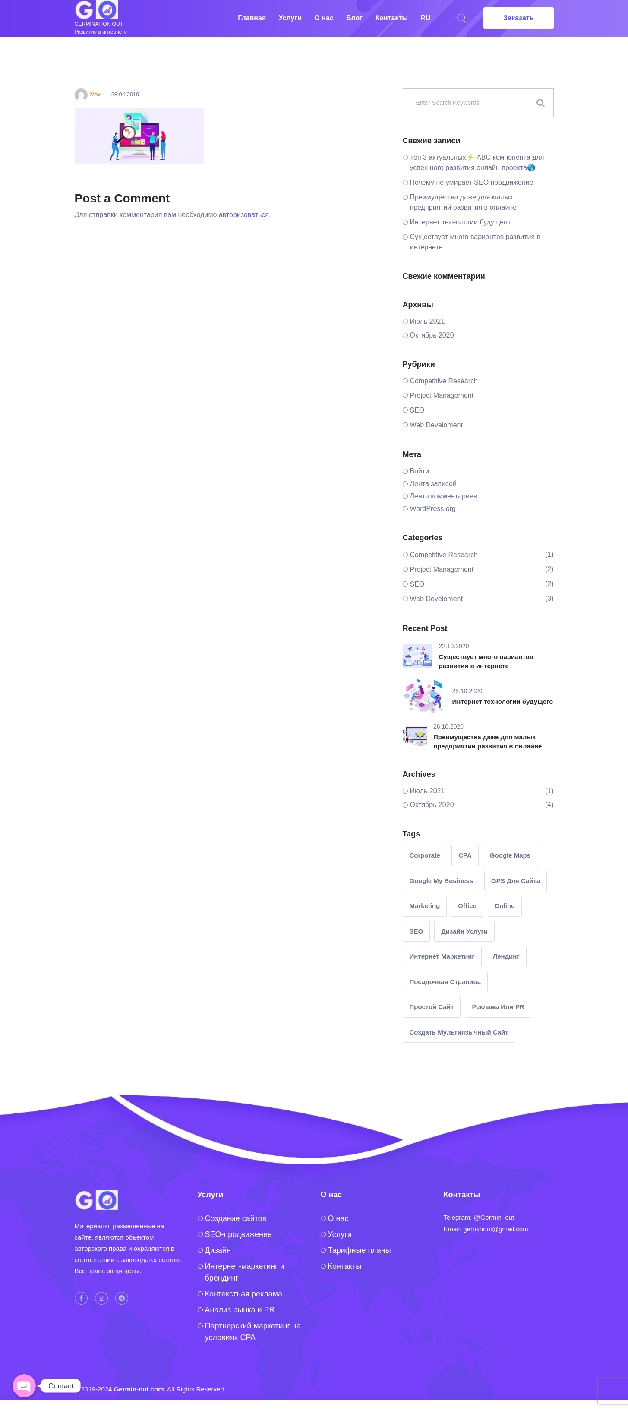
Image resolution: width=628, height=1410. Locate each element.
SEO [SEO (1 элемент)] (416, 931)
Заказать (518, 18)
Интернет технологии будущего (460, 222)
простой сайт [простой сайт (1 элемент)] (432, 1006)
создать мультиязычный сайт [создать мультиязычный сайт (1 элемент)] (459, 1032)
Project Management (442, 395)
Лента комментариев (443, 496)
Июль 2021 (427, 321)
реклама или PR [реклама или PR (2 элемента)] (498, 1006)
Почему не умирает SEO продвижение (471, 182)
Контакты (391, 18)
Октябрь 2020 (432, 335)
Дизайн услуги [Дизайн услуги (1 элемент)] (464, 931)
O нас (338, 1218)
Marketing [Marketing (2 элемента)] (425, 905)
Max (88, 94)
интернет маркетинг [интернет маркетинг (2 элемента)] (442, 956)
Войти (419, 471)
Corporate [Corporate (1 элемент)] (425, 855)
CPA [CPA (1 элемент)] (465, 855)
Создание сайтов (236, 1218)
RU (425, 18)
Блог (354, 18)
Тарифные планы (359, 1250)
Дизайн (218, 1250)
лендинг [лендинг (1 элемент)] (506, 956)
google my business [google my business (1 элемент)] (441, 880)
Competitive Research (444, 381)
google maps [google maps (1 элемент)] (510, 855)
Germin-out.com (139, 1389)
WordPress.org (433, 508)
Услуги (290, 18)
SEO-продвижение (238, 1234)
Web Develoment (436, 425)
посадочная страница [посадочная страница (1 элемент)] (445, 981)
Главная (252, 18)
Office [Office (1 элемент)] (467, 905)
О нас (323, 18)
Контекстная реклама (244, 1294)
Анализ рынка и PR (240, 1310)
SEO (417, 410)
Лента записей (433, 483)
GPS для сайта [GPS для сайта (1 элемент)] (515, 880)
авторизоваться (244, 214)
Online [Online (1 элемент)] (505, 905)
